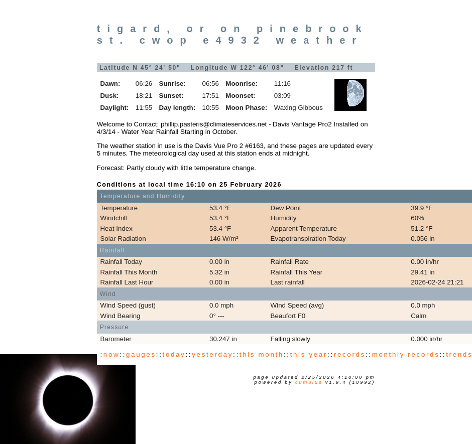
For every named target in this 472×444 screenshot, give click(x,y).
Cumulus (308, 382)
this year (308, 354)
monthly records (406, 354)
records (350, 354)
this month (262, 354)
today (174, 354)
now (111, 354)
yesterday (212, 354)
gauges (141, 354)
